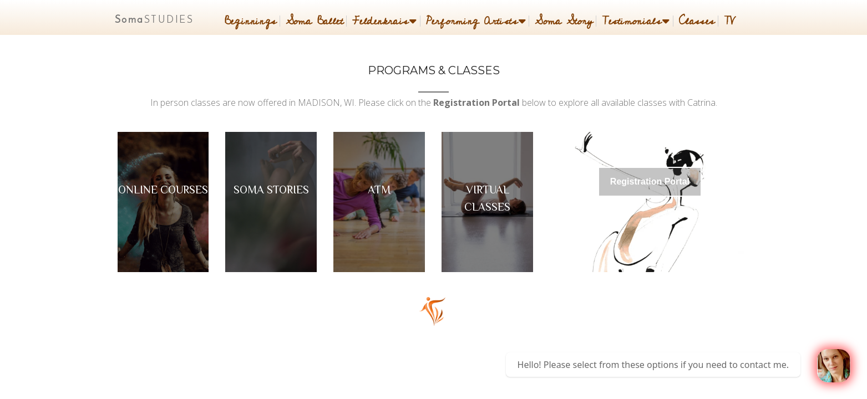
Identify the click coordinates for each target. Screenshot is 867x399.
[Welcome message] (833, 365)
